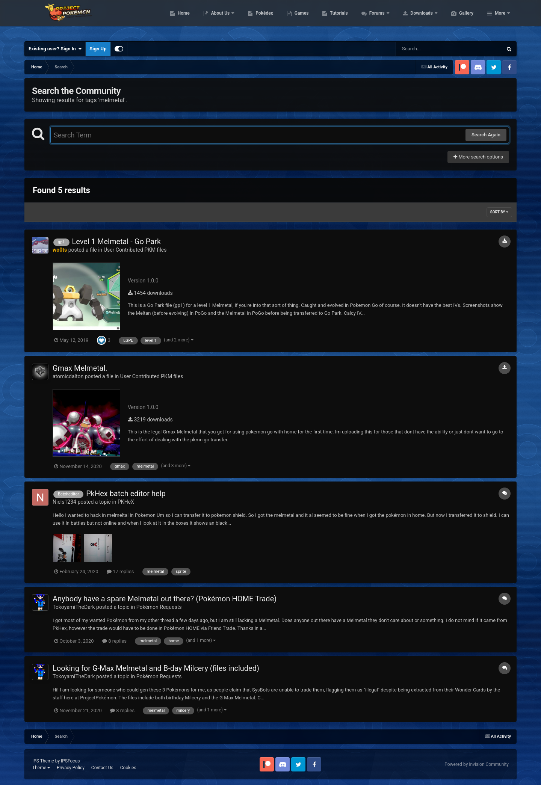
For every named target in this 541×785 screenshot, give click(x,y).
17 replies (120, 571)
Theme (41, 767)
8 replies (114, 641)
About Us (256, 18)
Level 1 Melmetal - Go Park (116, 241)
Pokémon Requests (159, 607)
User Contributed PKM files (135, 250)
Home (219, 18)
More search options (478, 157)
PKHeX (126, 502)
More (500, 18)
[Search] (430, 49)
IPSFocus (70, 761)
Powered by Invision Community (476, 764)
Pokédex (299, 18)
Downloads (458, 18)
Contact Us (102, 767)
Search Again (485, 134)
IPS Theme (43, 761)
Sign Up (97, 48)
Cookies (128, 767)
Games (337, 18)
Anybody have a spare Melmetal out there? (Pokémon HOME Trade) (165, 598)
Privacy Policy (71, 767)
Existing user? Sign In (55, 49)
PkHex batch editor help (126, 493)
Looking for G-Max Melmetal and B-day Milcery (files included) (156, 668)
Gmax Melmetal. (80, 368)
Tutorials (374, 18)
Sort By (499, 212)
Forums (413, 18)
